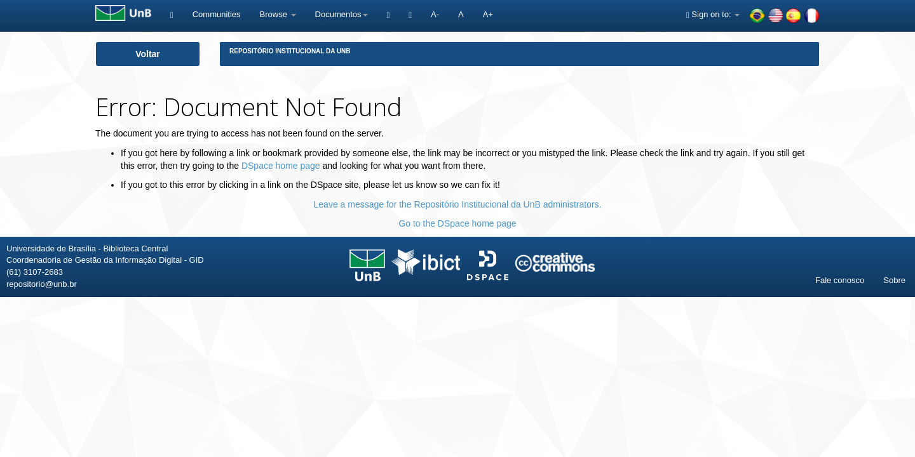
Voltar (147, 54)
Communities (217, 14)
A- (435, 14)
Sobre (894, 280)
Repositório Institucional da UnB (290, 51)
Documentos (341, 14)
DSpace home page (280, 166)
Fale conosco (839, 280)
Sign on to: (713, 14)
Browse (278, 14)
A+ (488, 14)
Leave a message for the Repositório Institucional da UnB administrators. (458, 204)
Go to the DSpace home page (457, 223)
